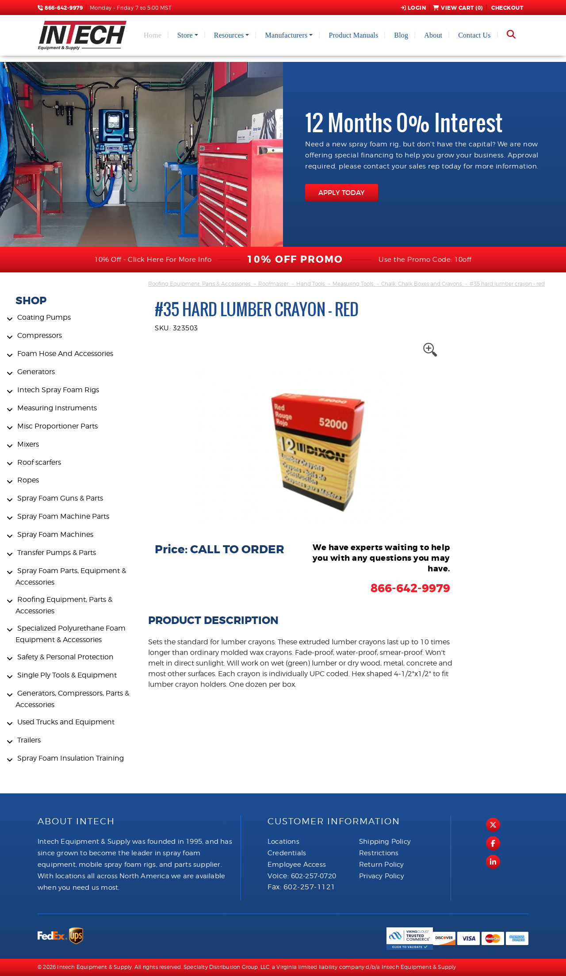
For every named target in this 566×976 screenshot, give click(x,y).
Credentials (287, 853)
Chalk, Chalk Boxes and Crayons (421, 283)
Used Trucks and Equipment (66, 722)
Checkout (507, 7)
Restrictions (378, 853)
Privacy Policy (381, 876)
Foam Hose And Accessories (65, 353)
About (433, 35)
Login (413, 7)
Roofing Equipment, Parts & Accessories (199, 283)
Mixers (28, 444)
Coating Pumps (44, 317)
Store (185, 35)
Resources (229, 35)
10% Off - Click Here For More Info (152, 260)
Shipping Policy (385, 842)
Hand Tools (310, 283)
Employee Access (297, 865)
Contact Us (474, 35)
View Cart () (458, 7)
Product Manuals (353, 35)
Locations (283, 842)
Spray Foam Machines (55, 534)
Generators (36, 371)
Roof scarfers (39, 462)
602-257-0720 (313, 876)
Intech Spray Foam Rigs (58, 390)
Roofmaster (273, 283)
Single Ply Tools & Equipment (67, 675)
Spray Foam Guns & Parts (60, 498)
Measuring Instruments (57, 408)
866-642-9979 (60, 7)
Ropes (28, 480)
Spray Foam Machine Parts (63, 516)
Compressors (39, 335)
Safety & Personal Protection (65, 657)
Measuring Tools (353, 283)
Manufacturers (286, 35)
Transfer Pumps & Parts (56, 552)
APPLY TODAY (341, 192)
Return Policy (381, 865)
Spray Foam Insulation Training (70, 758)
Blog (401, 35)
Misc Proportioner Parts (57, 426)
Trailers (29, 740)
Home (152, 35)
